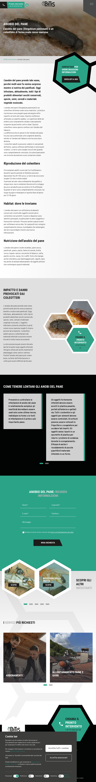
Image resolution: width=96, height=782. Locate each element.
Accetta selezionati (58, 758)
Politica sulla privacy (17, 751)
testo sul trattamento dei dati (62, 532)
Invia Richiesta (48, 543)
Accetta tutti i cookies (58, 748)
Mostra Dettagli (67, 776)
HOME (5, 60)
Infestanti (12, 60)
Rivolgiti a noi (71, 79)
